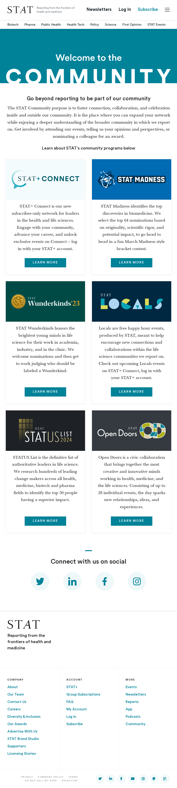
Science (110, 24)
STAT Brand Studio (23, 739)
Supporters (16, 746)
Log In (124, 9)
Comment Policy (51, 777)
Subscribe (148, 9)
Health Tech (75, 24)
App (129, 709)
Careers (14, 709)
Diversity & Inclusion (24, 716)
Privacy (27, 777)
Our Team (15, 694)
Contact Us (16, 702)
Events (131, 687)
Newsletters (99, 9)
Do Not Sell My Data (41, 780)
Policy (94, 24)
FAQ (69, 702)
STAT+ (71, 687)
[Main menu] (167, 10)
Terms (73, 777)
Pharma (29, 24)
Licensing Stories (21, 753)
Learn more (45, 262)
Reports (132, 702)
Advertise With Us (22, 731)
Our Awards (17, 724)
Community (135, 724)
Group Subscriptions (83, 694)
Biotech (12, 24)
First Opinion (132, 24)
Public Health (51, 24)
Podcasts (133, 716)
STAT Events (156, 24)
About (12, 687)
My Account (76, 709)
